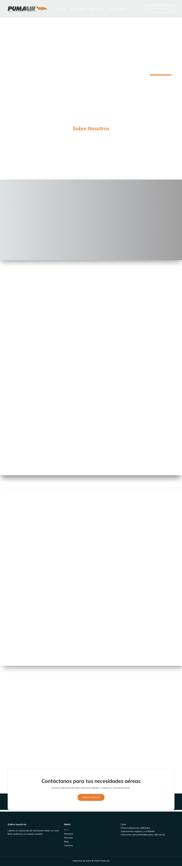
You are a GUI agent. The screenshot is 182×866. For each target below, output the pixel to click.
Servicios (94, 9)
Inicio (59, 9)
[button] (159, 8)
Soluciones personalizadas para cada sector (143, 833)
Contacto (68, 845)
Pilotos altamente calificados (135, 827)
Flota (123, 823)
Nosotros (75, 9)
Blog (66, 841)
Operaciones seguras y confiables (138, 830)
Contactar (114, 9)
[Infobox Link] (91, 129)
